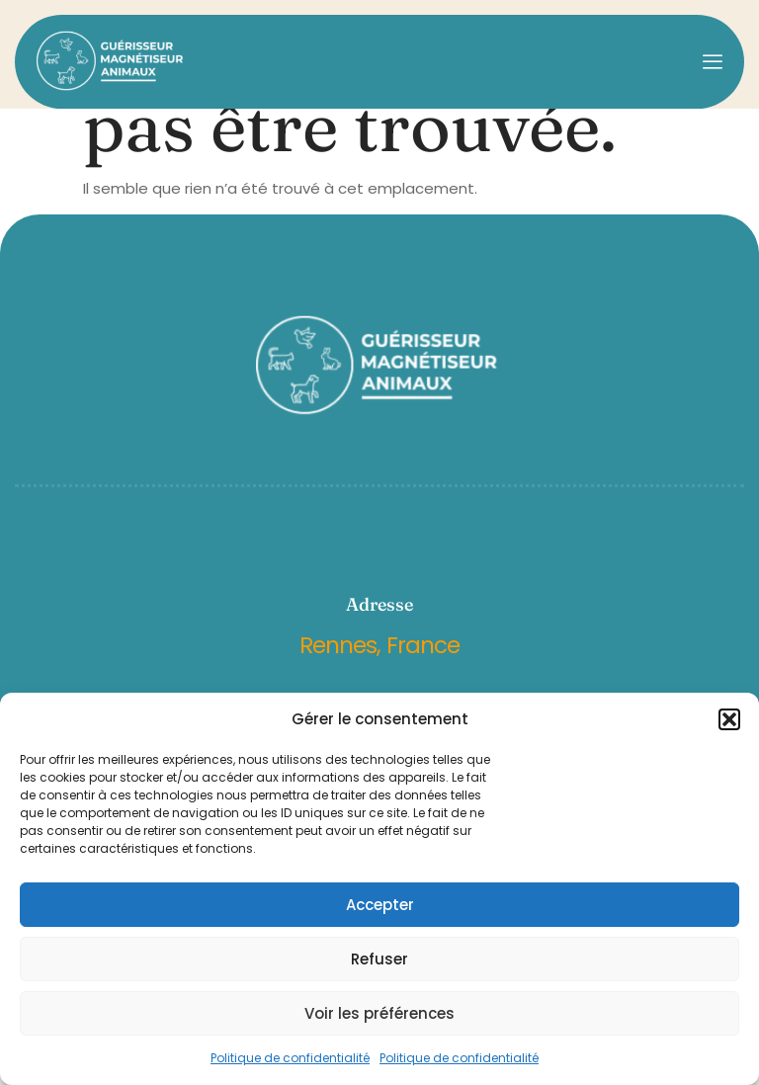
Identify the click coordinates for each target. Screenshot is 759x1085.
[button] (729, 719)
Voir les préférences (379, 1013)
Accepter (380, 904)
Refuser (379, 959)
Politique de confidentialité (290, 1057)
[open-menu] (712, 61)
